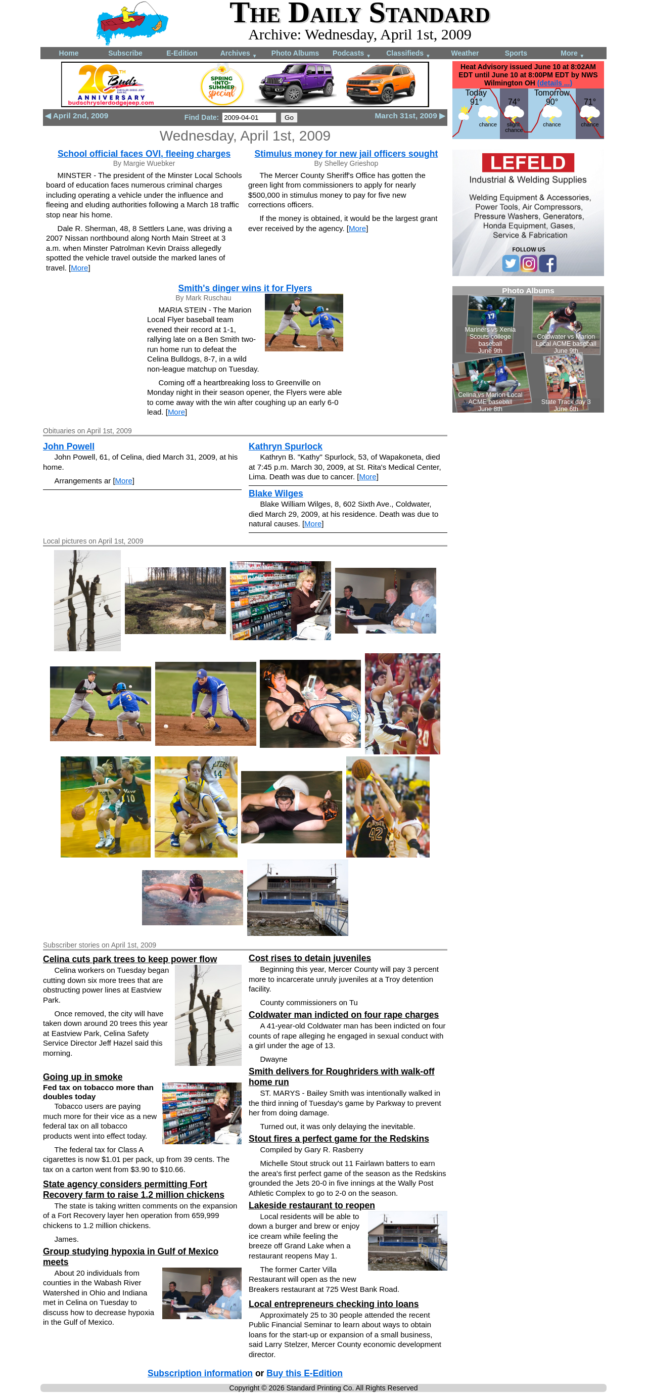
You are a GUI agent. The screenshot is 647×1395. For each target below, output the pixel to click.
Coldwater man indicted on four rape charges (344, 1015)
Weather (465, 53)
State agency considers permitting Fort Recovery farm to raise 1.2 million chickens (133, 1189)
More (572, 54)
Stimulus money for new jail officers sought (346, 154)
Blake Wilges (276, 493)
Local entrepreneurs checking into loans (334, 1304)
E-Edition (181, 53)
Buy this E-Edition (304, 1373)
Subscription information (200, 1373)
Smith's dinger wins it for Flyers (245, 288)
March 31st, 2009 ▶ (410, 115)
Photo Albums (295, 53)
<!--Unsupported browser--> (528, 349)
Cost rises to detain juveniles (310, 958)
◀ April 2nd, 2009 (76, 115)
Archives (238, 54)
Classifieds (408, 54)
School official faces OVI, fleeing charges (144, 154)
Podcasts (352, 54)
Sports (516, 53)
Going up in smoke (83, 1077)
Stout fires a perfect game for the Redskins (339, 1139)
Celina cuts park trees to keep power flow (130, 959)
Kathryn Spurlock (285, 446)
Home (69, 53)
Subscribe (125, 53)
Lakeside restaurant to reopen (312, 1205)
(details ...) (554, 83)
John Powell (69, 446)
